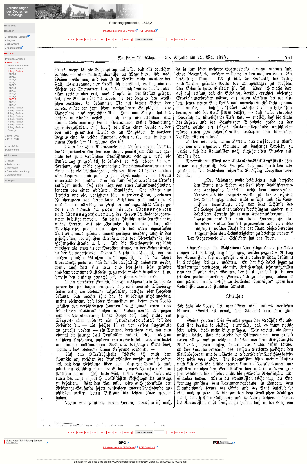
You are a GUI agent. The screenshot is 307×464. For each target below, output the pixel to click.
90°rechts (190, 39)
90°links (179, 39)
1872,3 (12, 93)
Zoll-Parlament (15, 68)
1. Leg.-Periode (16, 71)
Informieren (12, 155)
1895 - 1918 (12, 135)
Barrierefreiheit (14, 174)
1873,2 (12, 99)
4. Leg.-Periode (16, 113)
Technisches (13, 164)
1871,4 (12, 82)
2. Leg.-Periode (16, 107)
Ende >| (127, 39)
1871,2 (12, 77)
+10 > (118, 39)
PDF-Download (148, 30)
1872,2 (12, 91)
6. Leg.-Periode (16, 119)
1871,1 (12, 74)
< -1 (94, 39)
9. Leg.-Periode (16, 127)
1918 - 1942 (12, 139)
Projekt (10, 160)
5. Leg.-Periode (16, 116)
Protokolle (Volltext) (18, 36)
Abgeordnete (14, 48)
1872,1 (12, 88)
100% (170, 39)
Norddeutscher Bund (18, 65)
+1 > (102, 39)
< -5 (88, 39)
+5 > (110, 39)
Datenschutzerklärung (18, 171)
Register (10, 40)
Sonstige (12, 130)
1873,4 (12, 105)
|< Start (71, 39)
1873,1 (12, 96)
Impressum (12, 167)
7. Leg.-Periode (16, 121)
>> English (9, 180)
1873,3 (12, 102)
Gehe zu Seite (144, 39)
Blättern (10, 53)
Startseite (11, 25)
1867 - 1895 (12, 62)
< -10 (80, 39)
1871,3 (12, 79)
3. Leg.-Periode (16, 110)
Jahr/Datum (12, 43)
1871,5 (12, 85)
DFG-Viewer (130, 30)
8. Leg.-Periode (16, 124)
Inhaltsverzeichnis (112, 30)
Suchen (10, 30)
